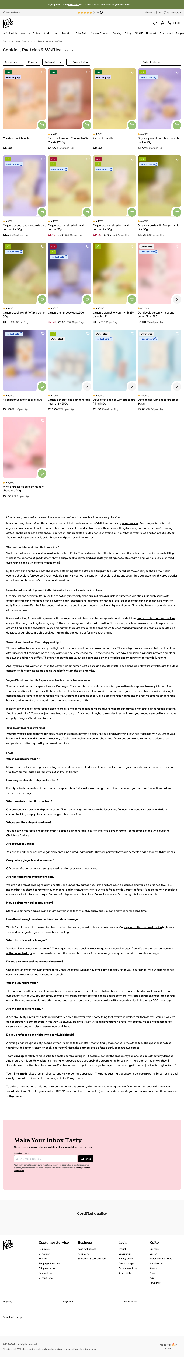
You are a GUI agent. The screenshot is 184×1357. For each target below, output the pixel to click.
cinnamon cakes (30, 910)
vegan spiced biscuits (19, 691)
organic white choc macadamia (117, 627)
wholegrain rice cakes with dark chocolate (149, 648)
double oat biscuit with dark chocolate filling (63, 600)
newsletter (73, 4)
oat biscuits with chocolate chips (100, 575)
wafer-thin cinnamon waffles (73, 666)
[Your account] (162, 23)
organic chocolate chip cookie (87, 995)
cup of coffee (82, 571)
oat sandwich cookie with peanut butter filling (110, 605)
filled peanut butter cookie (56, 605)
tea (109, 571)
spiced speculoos (72, 767)
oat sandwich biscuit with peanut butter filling (39, 809)
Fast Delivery (11, 12)
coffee (38, 657)
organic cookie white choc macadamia (35, 562)
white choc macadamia (26, 1000)
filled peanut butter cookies (100, 767)
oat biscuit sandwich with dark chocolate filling (145, 553)
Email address (21, 1153)
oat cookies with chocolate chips (116, 1000)
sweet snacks (130, 523)
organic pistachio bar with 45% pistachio (99, 623)
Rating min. (53, 62)
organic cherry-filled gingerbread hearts (105, 695)
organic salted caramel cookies (156, 618)
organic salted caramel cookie (143, 927)
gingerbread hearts (33, 830)
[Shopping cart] (173, 23)
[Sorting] (161, 62)
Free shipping (80, 62)
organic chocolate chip (161, 627)
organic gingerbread (73, 830)
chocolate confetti (163, 995)
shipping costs (34, 1349)
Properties (13, 62)
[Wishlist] (154, 23)
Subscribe (86, 1158)
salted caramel (141, 995)
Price (33, 62)
